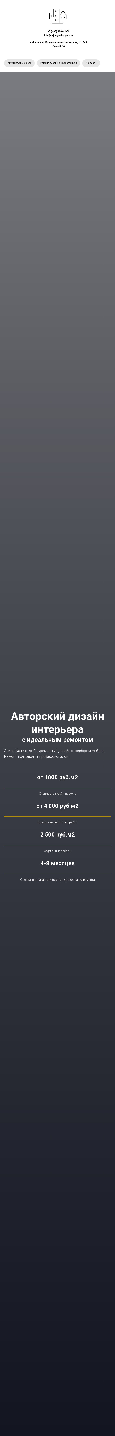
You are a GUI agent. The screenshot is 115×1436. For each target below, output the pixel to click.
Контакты (91, 63)
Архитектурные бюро (19, 63)
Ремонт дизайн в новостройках (58, 63)
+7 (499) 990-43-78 (59, 31)
